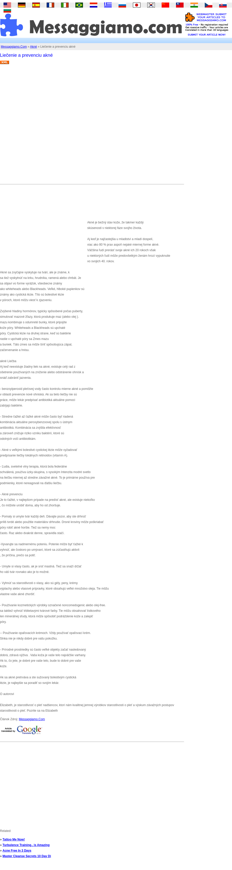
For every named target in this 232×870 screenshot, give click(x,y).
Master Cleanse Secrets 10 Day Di (27, 856)
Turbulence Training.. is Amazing (26, 845)
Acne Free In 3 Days (17, 850)
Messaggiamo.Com (14, 46)
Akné (33, 46)
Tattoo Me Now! (14, 839)
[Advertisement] (56, 126)
